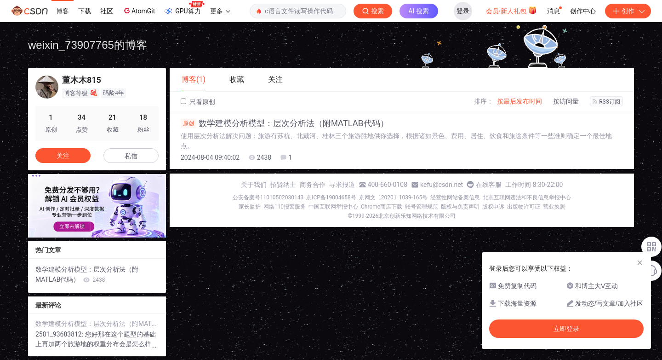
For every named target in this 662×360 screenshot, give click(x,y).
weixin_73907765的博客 (87, 45)
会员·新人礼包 (511, 10)
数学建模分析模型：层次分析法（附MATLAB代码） (284, 123)
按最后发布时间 (519, 101)
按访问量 (566, 101)
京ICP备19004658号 (331, 197)
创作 (628, 11)
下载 (84, 11)
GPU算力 (184, 8)
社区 (106, 11)
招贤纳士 (283, 184)
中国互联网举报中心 (333, 206)
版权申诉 (493, 206)
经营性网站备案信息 (455, 197)
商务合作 (312, 184)
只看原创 (198, 101)
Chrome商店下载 (381, 206)
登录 (463, 11)
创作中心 (583, 11)
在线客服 (489, 184)
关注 (63, 155)
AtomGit (138, 10)
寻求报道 (342, 184)
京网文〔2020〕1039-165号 (393, 197)
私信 (131, 156)
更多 (220, 11)
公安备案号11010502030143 (268, 197)
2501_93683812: (60, 334)
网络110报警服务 (284, 206)
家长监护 (250, 206)
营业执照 (554, 206)
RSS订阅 (606, 102)
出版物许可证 (523, 206)
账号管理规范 (421, 206)
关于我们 (254, 184)
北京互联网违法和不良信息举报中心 (527, 197)
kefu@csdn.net (441, 184)
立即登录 (566, 328)
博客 (62, 11)
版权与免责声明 (460, 206)
